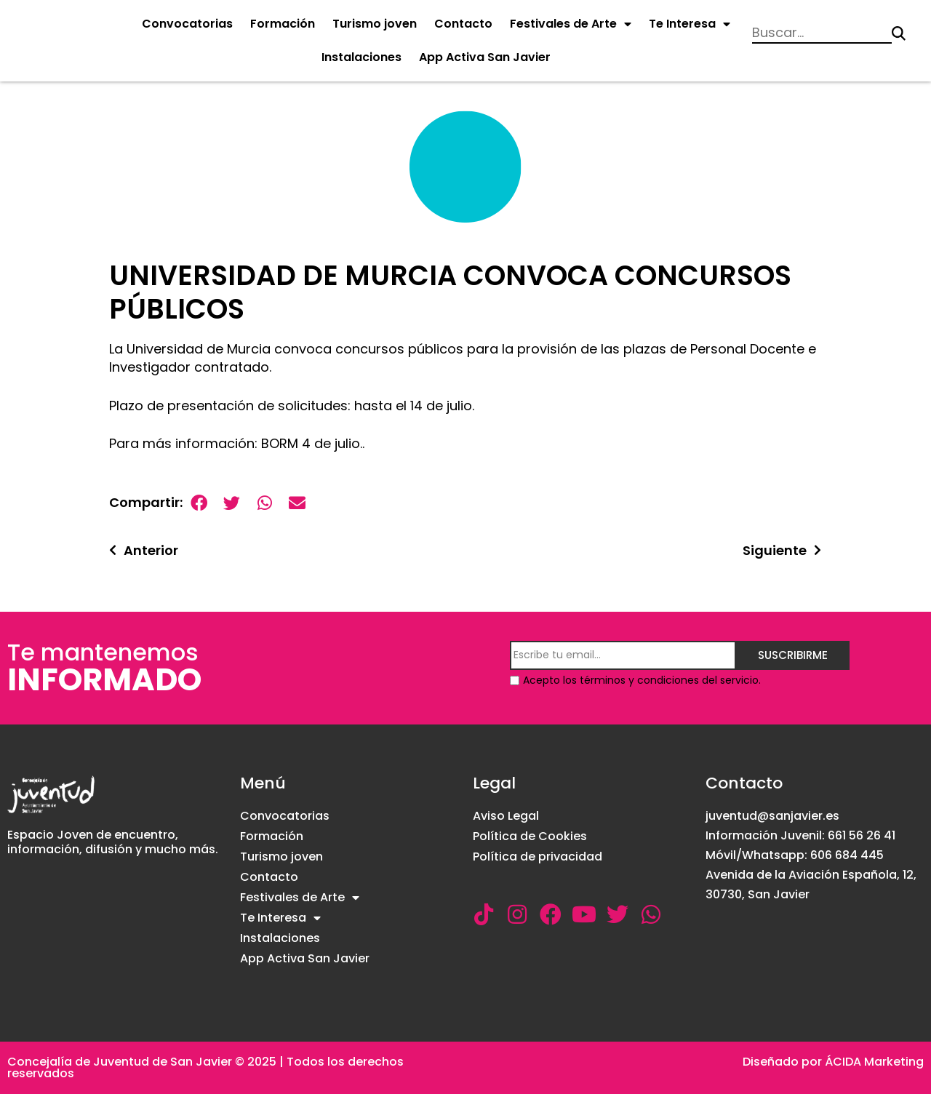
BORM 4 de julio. (311, 443)
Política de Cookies (530, 836)
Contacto (463, 23)
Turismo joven (374, 23)
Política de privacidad (537, 856)
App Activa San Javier (485, 57)
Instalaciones (361, 57)
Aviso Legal (506, 815)
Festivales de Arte (570, 24)
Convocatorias (187, 23)
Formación (282, 23)
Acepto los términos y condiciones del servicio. (642, 680)
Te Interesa (689, 24)
